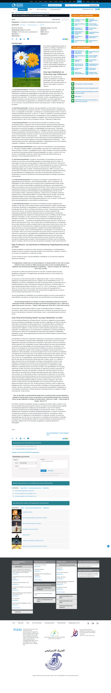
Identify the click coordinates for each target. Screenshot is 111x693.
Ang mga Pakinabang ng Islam (93, 20)
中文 (66, 1)
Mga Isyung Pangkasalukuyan (33, 507)
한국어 (93, 1)
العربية (36, 1)
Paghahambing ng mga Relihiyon (94, 64)
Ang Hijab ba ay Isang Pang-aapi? (30, 529)
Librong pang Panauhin (55, 9)
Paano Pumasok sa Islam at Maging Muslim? (86, 88)
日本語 (70, 1)
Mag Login (44, 5)
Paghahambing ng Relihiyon (94, 33)
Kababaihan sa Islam (27, 512)
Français (45, 1)
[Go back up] (108, 546)
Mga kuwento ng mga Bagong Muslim (79, 33)
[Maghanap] (87, 5)
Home (14, 9)
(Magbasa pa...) (15, 579)
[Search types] (94, 5)
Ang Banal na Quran (78, 37)
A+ (67, 19)
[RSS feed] (97, 623)
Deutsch (50, 1)
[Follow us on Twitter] (93, 623)
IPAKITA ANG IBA (16, 607)
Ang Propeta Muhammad (92, 69)
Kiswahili (88, 1)
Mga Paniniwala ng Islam (80, 24)
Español (40, 1)
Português (61, 1)
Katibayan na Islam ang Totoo (80, 20)
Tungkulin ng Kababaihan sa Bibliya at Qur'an (33, 540)
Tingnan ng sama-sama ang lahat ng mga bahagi (25, 452)
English (31, 1)
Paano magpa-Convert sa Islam (93, 24)
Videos (30, 9)
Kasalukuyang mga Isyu (19, 12)
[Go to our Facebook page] (88, 623)
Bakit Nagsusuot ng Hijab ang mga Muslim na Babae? (35, 546)
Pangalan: (15, 459)
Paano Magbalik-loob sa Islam (93, 56)
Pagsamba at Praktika (78, 60)
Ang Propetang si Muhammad (93, 37)
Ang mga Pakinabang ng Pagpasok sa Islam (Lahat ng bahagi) (86, 92)
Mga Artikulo (22, 9)
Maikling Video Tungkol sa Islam (93, 73)
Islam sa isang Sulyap (42, 9)
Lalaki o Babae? (26, 534)
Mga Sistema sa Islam (93, 41)
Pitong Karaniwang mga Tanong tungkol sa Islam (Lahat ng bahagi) (86, 100)
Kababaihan (27, 12)
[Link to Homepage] (17, 5)
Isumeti (43, 470)
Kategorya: (15, 25)
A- (62, 19)
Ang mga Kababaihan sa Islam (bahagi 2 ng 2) (57, 433)
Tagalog (79, 1)
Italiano (74, 1)
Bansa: (16, 462)
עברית (97, 1)
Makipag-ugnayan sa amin (88, 9)
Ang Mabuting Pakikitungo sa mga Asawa (23, 490)
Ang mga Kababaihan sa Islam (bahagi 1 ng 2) (24, 446)
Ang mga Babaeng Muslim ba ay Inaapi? (32, 523)
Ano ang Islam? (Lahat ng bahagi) (84, 84)
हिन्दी (83, 1)
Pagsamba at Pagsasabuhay (79, 28)
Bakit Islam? (78, 96)
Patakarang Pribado (61, 622)
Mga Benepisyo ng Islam (94, 52)
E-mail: (16, 466)
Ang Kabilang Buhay (92, 28)
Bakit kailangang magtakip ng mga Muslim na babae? (35, 517)
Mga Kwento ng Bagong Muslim (79, 64)
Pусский (55, 1)
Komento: (43, 459)
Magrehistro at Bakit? (55, 5)
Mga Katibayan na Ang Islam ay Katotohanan (79, 52)
